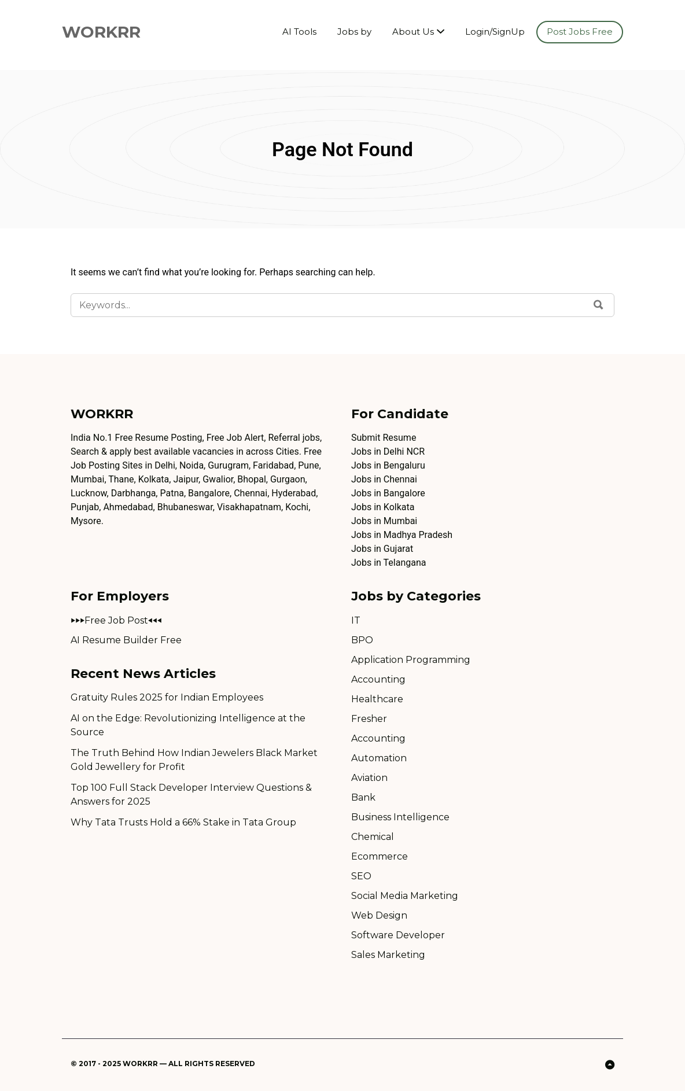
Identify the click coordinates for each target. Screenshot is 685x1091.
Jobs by (354, 31)
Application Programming (410, 659)
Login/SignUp (495, 31)
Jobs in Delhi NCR (388, 451)
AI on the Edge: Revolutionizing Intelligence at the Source (188, 725)
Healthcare (377, 699)
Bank (363, 797)
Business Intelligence (400, 817)
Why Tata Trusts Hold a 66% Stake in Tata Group (183, 822)
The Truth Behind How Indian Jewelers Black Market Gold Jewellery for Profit (194, 759)
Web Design (379, 915)
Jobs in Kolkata (382, 507)
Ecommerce (379, 856)
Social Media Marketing (404, 895)
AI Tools (299, 31)
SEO (361, 876)
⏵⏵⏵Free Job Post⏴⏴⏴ (116, 620)
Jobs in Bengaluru (388, 465)
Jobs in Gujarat (382, 548)
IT (355, 620)
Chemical (372, 836)
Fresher (369, 718)
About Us (413, 31)
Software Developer (398, 935)
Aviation (369, 777)
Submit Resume (383, 437)
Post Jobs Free (580, 31)
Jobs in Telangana (388, 562)
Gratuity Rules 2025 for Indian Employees (167, 697)
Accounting (378, 679)
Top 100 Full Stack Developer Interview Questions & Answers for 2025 (191, 794)
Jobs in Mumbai (384, 520)
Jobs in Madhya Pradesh (401, 534)
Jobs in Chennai (384, 479)
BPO (362, 640)
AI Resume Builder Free (126, 640)
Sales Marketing (388, 954)
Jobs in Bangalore (388, 493)
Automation (379, 758)
